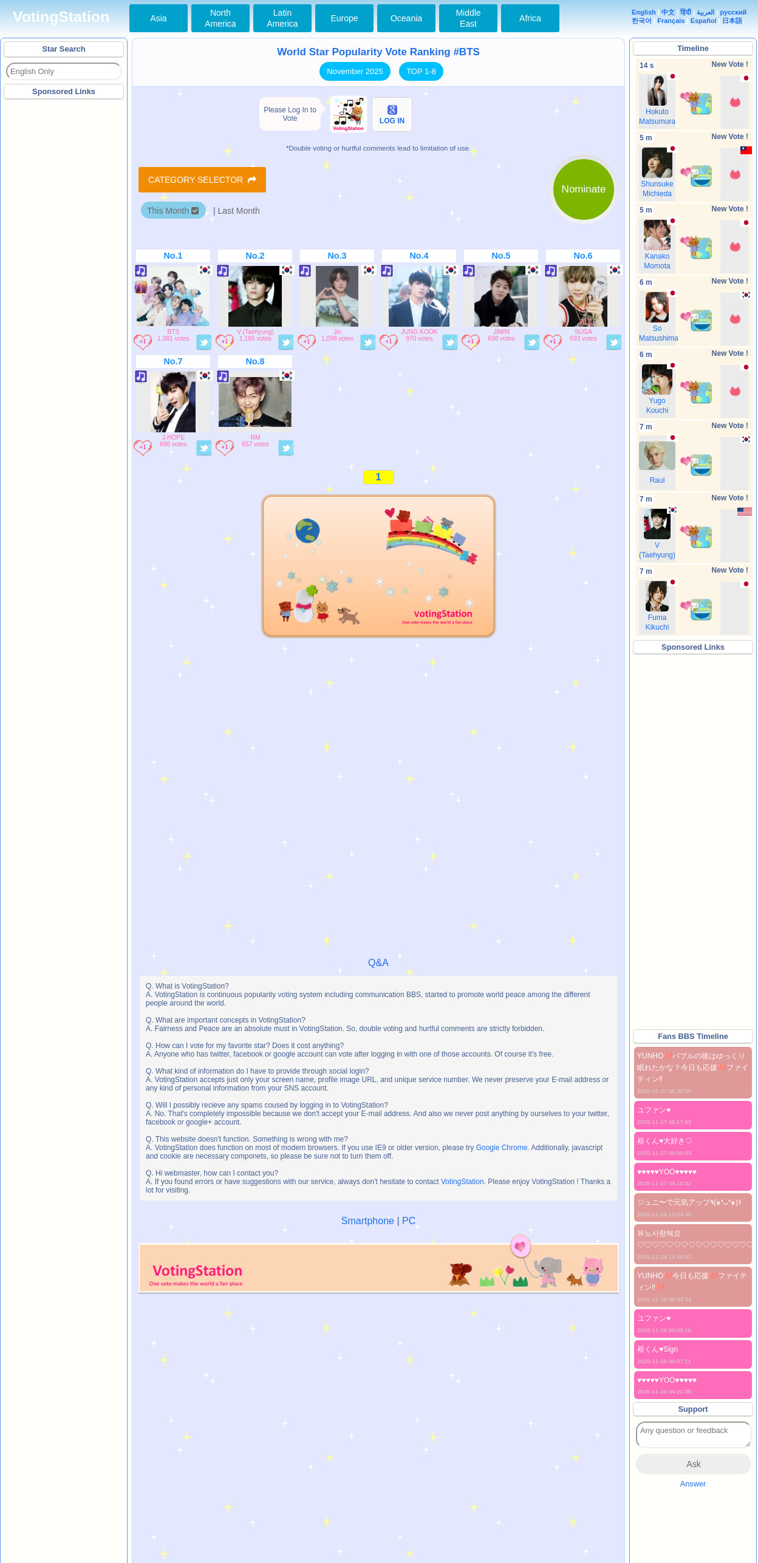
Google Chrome (502, 1147)
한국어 (642, 20)
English (644, 12)
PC (408, 1221)
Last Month (238, 211)
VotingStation (61, 17)
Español (704, 20)
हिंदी (685, 12)
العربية (705, 12)
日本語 (732, 20)
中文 (668, 12)
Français (671, 20)
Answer (693, 1483)
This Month (173, 211)
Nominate (584, 189)
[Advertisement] (64, 285)
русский (733, 12)
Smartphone (367, 1221)
